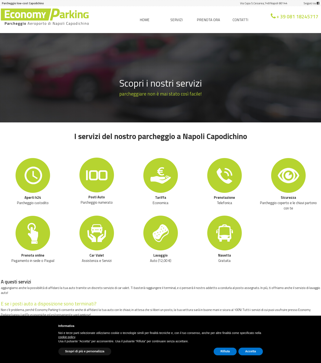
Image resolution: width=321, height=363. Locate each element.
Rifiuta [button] (225, 351)
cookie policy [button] (66, 337)
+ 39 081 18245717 (297, 16)
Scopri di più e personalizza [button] (84, 351)
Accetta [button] (250, 351)
